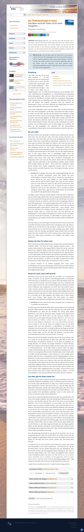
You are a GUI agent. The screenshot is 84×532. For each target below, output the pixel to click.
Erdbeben (49, 492)
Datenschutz (45, 14)
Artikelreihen (12, 50)
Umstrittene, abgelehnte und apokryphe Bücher (16, 143)
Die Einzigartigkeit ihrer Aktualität (15, 108)
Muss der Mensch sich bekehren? (16, 79)
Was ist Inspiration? (14, 134)
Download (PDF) (63, 473)
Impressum (38, 14)
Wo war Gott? (56, 78)
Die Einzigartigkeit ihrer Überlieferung (15, 116)
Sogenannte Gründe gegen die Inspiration (17, 137)
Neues (33, 14)
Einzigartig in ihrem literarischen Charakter (15, 120)
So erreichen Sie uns (72, 523)
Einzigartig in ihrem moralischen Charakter (15, 124)
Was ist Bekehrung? (16, 72)
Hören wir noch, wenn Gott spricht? (63, 83)
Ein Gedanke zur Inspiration (16, 147)
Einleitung (56, 76)
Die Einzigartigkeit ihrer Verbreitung (15, 112)
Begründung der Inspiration (16, 140)
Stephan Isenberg (49, 483)
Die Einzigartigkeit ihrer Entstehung (15, 100)
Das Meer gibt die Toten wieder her (62, 85)
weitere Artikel (17, 91)
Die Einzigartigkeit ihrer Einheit (15, 104)
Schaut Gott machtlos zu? (16, 85)
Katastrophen (51, 487)
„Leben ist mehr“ (13, 27)
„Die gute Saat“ (13, 25)
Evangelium (51, 479)
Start (29, 14)
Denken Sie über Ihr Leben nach (62, 81)
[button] (81, 529)
